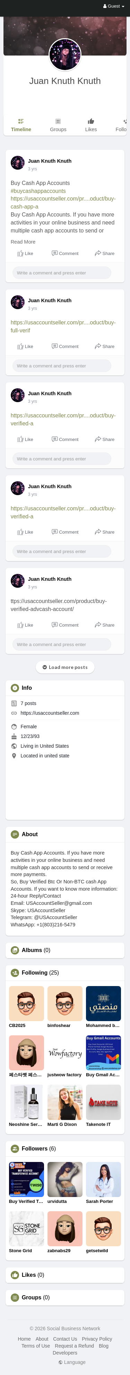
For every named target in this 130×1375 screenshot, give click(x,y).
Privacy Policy (97, 1339)
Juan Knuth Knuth (65, 81)
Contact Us (65, 1339)
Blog (104, 1346)
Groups (32, 1297)
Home (24, 1339)
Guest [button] (113, 6)
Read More (23, 242)
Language (72, 1362)
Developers (65, 1353)
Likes (29, 1275)
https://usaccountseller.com (50, 713)
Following (35, 973)
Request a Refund (74, 1346)
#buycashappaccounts (38, 191)
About (42, 1339)
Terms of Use (35, 1346)
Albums (32, 950)
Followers (35, 1149)
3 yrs (32, 169)
